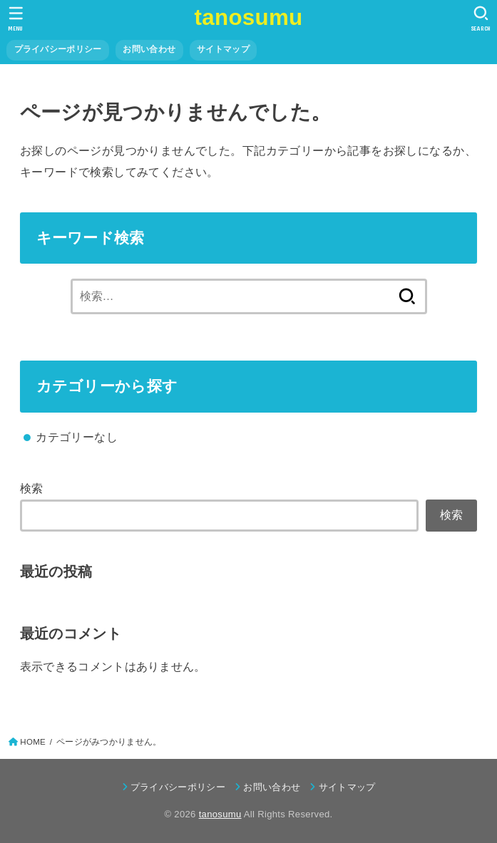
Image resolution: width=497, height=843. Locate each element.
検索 (31, 488)
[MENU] (16, 18)
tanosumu (249, 17)
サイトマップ (223, 49)
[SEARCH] (481, 18)
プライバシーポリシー (58, 49)
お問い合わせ (149, 49)
